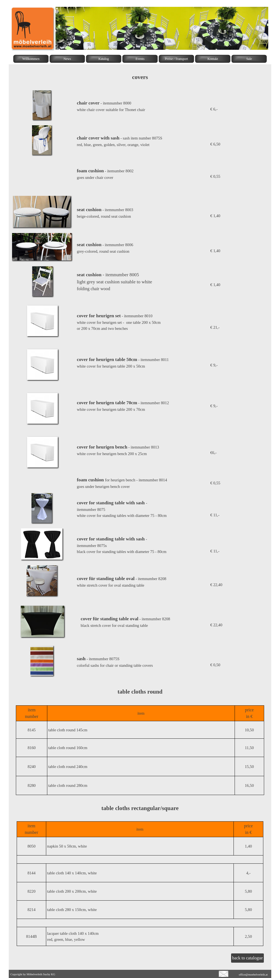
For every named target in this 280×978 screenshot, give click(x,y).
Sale (249, 59)
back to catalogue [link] (247, 958)
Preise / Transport (176, 59)
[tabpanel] (140, 77)
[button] (43, 305)
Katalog (103, 59)
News (67, 59)
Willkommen (31, 59)
